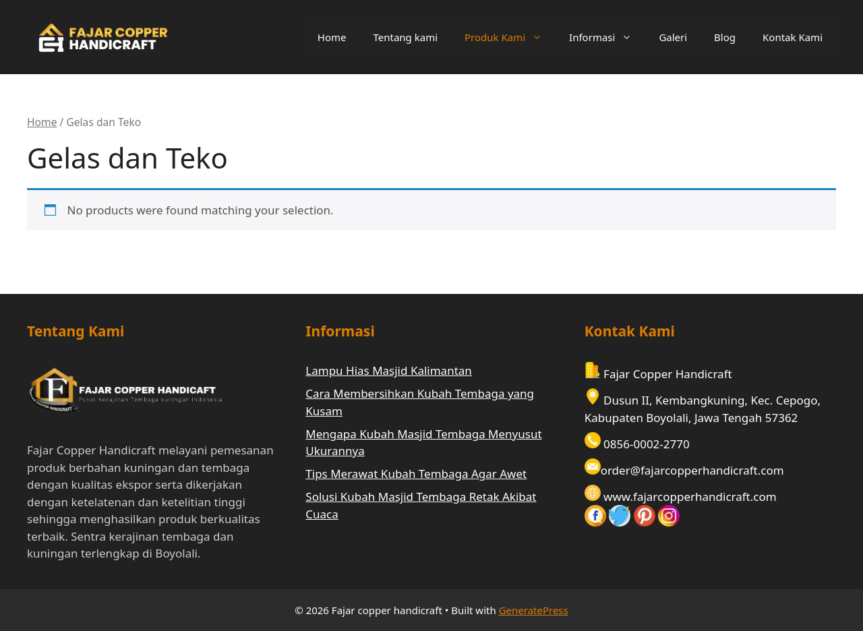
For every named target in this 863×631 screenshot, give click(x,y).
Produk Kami (510, 37)
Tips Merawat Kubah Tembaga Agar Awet (416, 473)
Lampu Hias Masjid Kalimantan (388, 370)
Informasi (607, 37)
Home (332, 37)
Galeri (673, 37)
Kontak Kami (793, 37)
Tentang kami (405, 37)
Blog (725, 37)
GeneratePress (533, 610)
